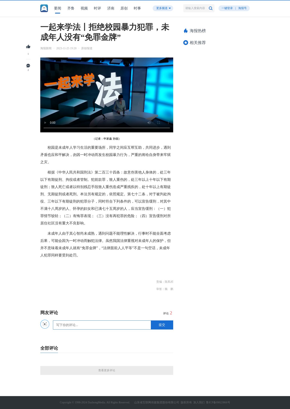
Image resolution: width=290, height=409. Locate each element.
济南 (110, 8)
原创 (124, 8)
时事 (137, 8)
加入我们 (199, 402)
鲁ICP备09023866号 (218, 402)
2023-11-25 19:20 (66, 48)
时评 (97, 8)
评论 (167, 312)
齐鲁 (71, 8)
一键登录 (227, 8)
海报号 (242, 8)
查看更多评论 (106, 370)
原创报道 (86, 48)
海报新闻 (46, 48)
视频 (84, 8)
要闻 (57, 8)
